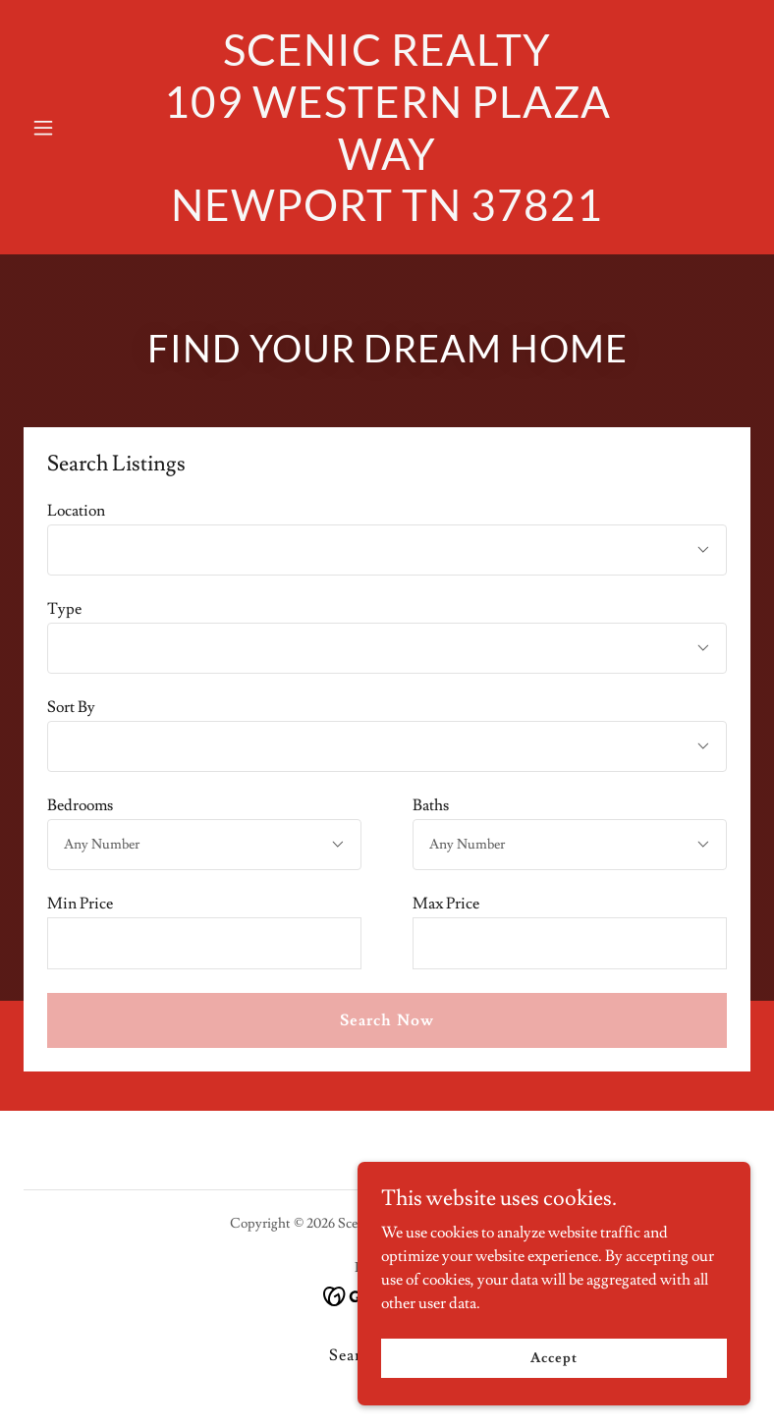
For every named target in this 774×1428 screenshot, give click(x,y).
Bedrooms (80, 805)
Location (76, 511)
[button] (78, 127)
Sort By (71, 707)
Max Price (446, 903)
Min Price (80, 903)
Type (64, 609)
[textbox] (204, 943)
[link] (387, 216)
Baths (431, 805)
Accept (553, 1357)
